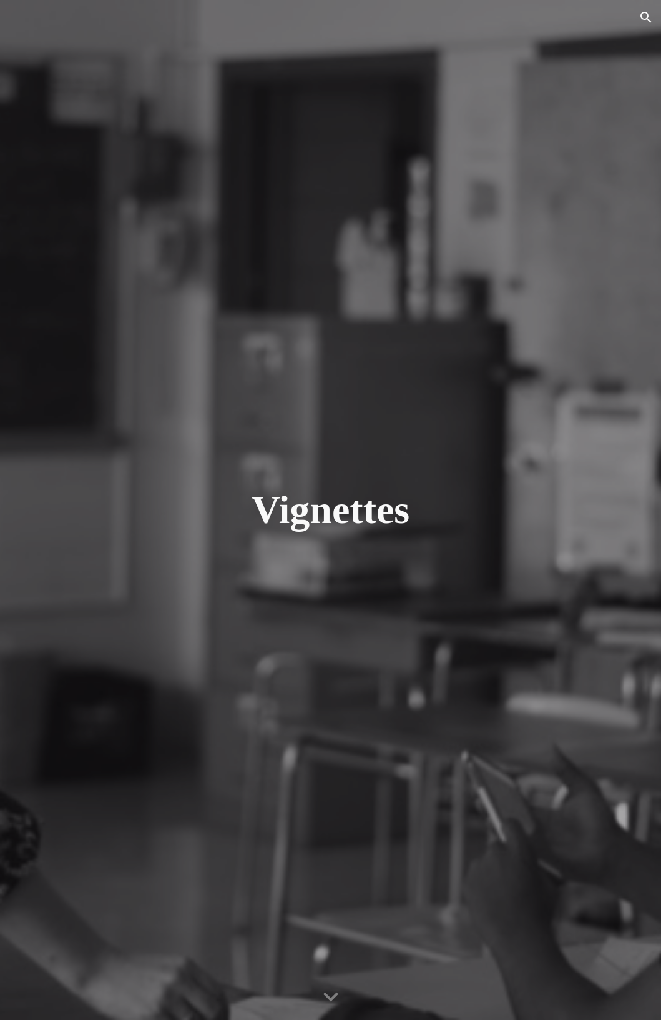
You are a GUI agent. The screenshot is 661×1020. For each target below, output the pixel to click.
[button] (646, 17)
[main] (331, 510)
